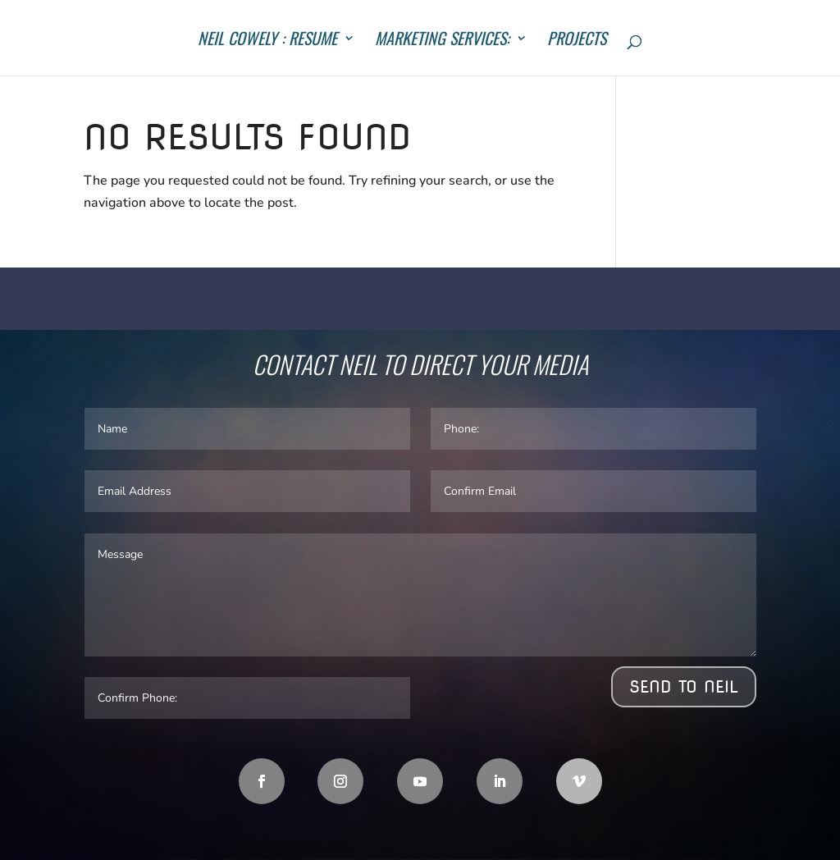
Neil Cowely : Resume (267, 41)
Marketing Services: (442, 41)
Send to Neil (683, 687)
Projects (576, 41)
